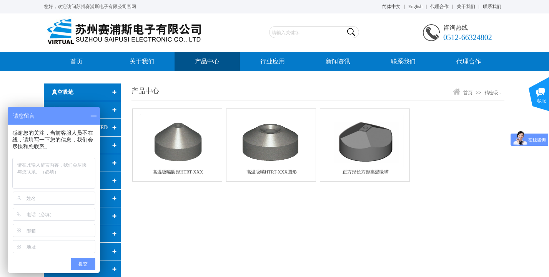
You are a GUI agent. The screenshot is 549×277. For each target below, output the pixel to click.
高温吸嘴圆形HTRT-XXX (178, 172)
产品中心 (207, 61)
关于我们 (142, 61)
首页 (76, 61)
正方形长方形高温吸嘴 (366, 172)
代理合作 (468, 61)
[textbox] (307, 33)
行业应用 (272, 61)
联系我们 (403, 61)
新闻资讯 (338, 61)
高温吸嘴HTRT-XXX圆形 (271, 172)
